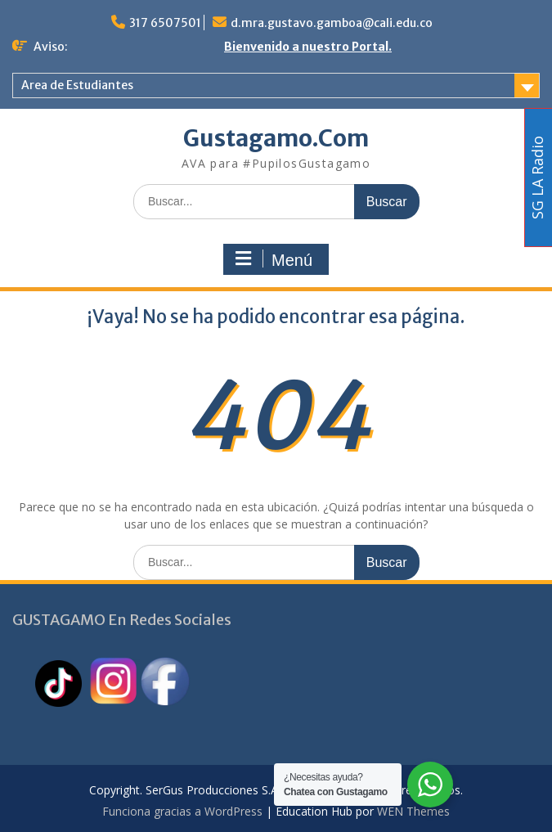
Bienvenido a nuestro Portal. (308, 46)
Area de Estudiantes (77, 85)
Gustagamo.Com (276, 138)
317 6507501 (165, 23)
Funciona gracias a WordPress (182, 811)
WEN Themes (413, 811)
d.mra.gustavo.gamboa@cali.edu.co (332, 23)
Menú (274, 259)
